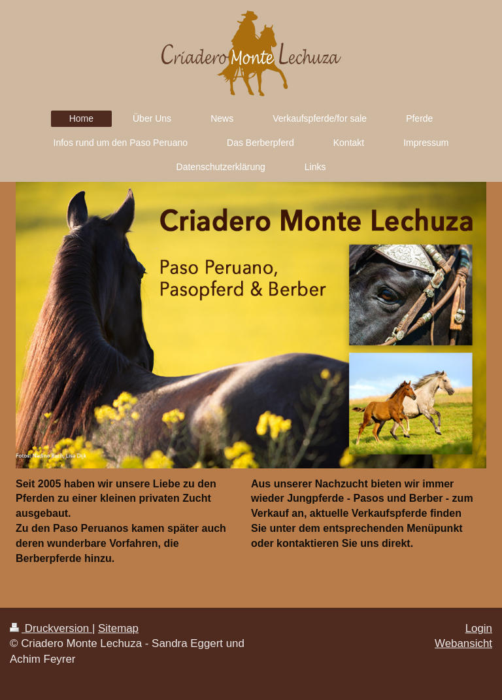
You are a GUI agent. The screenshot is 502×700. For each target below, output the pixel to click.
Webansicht (463, 643)
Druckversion (51, 628)
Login (478, 628)
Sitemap (118, 628)
